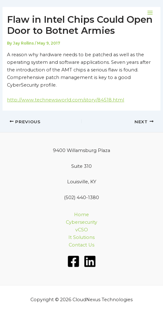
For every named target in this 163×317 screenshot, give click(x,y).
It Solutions (81, 237)
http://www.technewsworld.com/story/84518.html (65, 100)
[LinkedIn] (90, 261)
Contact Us (81, 245)
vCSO (81, 230)
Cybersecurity (81, 222)
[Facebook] (73, 261)
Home (81, 214)
